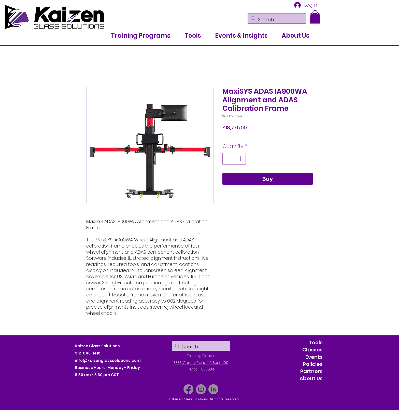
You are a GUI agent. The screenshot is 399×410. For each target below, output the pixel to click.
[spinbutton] (234, 158)
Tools (316, 342)
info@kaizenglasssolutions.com (108, 360)
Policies (313, 364)
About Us (311, 378)
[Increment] (240, 158)
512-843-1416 (88, 353)
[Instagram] (201, 389)
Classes (312, 349)
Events (314, 357)
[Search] (276, 19)
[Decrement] (227, 158)
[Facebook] (188, 389)
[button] (315, 17)
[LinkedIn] (213, 389)
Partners (311, 371)
